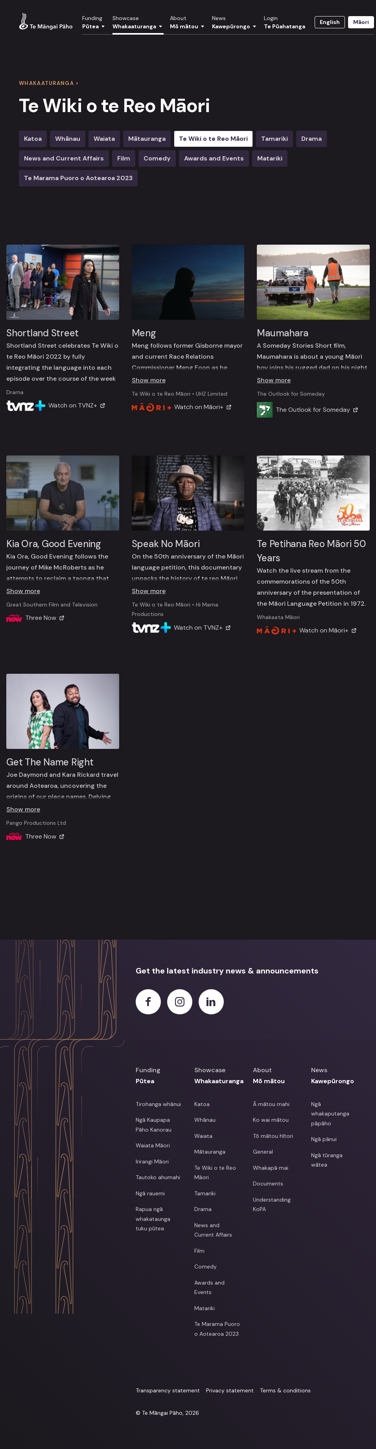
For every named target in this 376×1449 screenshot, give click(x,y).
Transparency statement (168, 1390)
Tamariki (274, 139)
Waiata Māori (153, 1145)
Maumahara (282, 333)
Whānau (205, 1119)
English (330, 22)
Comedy (157, 158)
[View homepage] (46, 21)
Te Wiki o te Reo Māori (213, 139)
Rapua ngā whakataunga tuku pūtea (153, 1219)
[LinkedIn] (211, 1001)
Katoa (202, 1104)
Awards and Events (214, 158)
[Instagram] (179, 1001)
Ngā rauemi (150, 1193)
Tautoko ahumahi (158, 1177)
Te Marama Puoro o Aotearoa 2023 (78, 178)
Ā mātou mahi (271, 1104)
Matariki (269, 158)
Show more (149, 380)
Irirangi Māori (152, 1161)
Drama (311, 139)
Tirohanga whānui (158, 1104)
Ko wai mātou (271, 1119)
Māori (361, 22)
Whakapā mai (270, 1167)
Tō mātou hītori (273, 1135)
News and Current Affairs (213, 1230)
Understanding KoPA (272, 1204)
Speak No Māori (166, 544)
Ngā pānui (324, 1139)
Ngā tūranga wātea (327, 1160)
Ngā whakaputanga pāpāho (330, 1114)
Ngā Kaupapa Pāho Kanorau (153, 1124)
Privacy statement (230, 1390)
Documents (268, 1183)
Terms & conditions (285, 1390)
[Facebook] (148, 1001)
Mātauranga (147, 139)
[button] (94, 25)
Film (123, 158)
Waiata (104, 139)
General (263, 1151)
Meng (144, 333)
